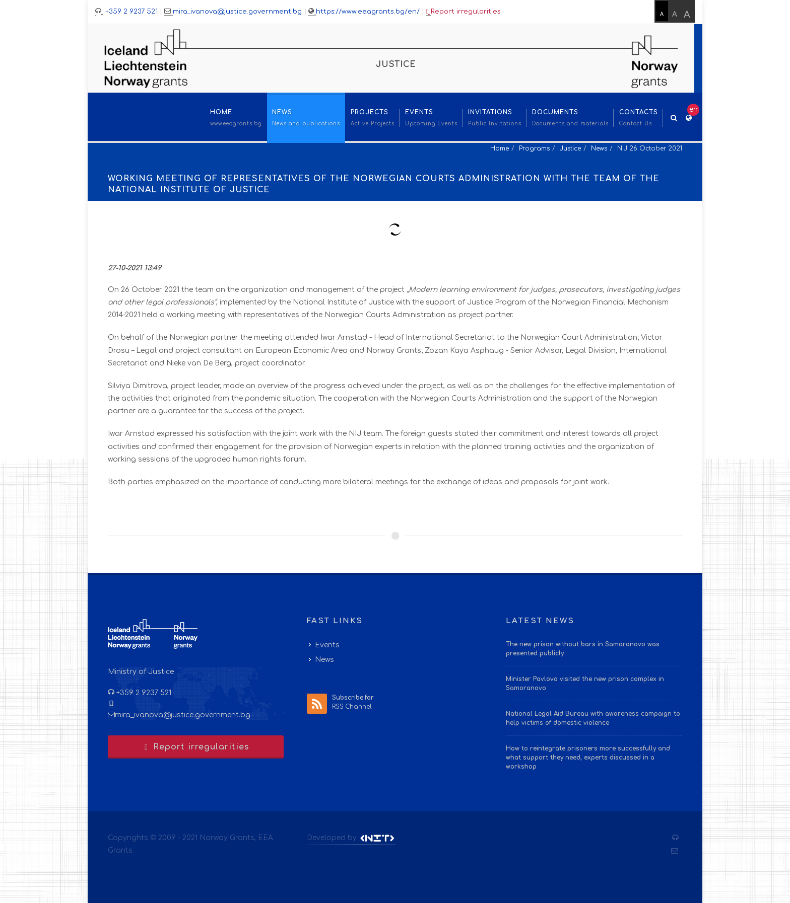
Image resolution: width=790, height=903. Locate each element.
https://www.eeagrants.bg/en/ (368, 11)
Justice (570, 148)
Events (327, 645)
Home (499, 148)
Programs (534, 148)
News (599, 148)
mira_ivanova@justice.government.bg (237, 11)
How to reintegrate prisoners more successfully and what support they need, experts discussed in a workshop (588, 757)
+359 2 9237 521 (130, 11)
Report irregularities (463, 12)
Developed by (351, 838)
